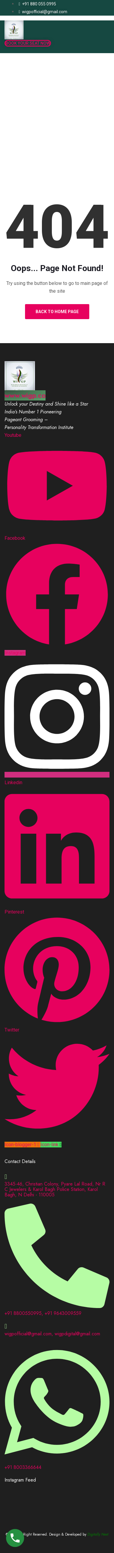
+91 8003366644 (23, 1467)
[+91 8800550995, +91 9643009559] (57, 1306)
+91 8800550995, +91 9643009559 (43, 1313)
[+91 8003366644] (57, 1460)
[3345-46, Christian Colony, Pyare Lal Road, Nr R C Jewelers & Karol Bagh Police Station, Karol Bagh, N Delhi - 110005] (6, 1176)
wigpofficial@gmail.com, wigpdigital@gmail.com (52, 1333)
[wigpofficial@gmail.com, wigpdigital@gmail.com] (6, 1326)
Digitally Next (97, 1534)
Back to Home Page (57, 311)
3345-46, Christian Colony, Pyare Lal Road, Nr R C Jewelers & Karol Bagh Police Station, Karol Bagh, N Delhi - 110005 (55, 1189)
